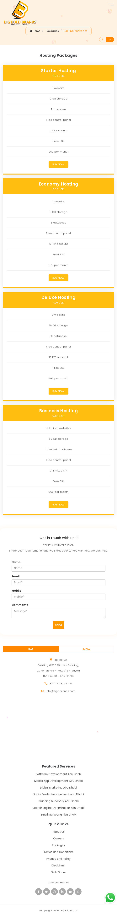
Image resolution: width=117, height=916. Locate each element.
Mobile (16, 591)
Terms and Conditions (58, 852)
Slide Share (58, 872)
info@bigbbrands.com (61, 691)
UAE (30, 649)
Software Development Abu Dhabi (59, 774)
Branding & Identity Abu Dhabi (59, 801)
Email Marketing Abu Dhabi (58, 814)
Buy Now (58, 164)
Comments (20, 605)
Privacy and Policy (58, 859)
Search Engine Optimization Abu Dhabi (58, 808)
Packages (58, 845)
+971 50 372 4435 (61, 683)
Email (15, 576)
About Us (59, 832)
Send (58, 625)
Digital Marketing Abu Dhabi (58, 787)
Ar (110, 39)
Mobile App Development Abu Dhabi (58, 781)
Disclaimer (58, 865)
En (103, 39)
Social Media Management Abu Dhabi (58, 794)
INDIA (86, 649)
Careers (58, 838)
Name (16, 562)
